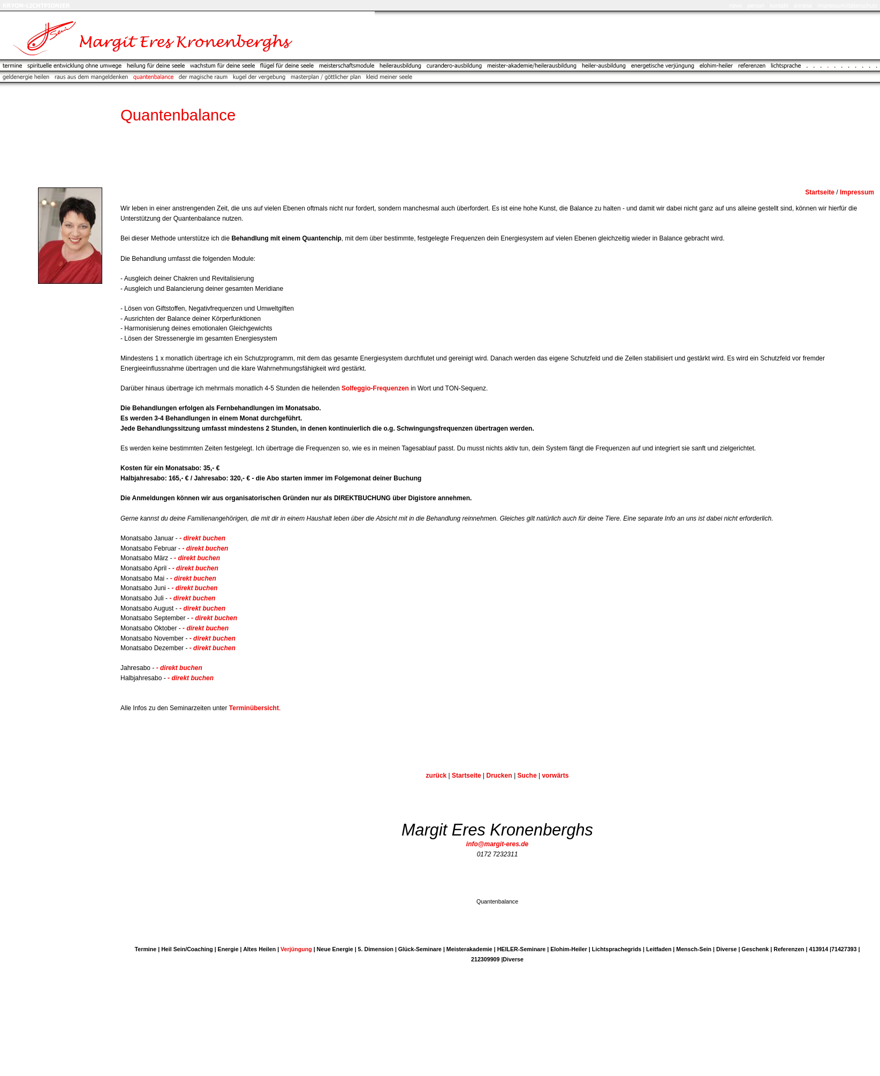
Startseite (466, 775)
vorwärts (555, 775)
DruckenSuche (512, 775)
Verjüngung (296, 949)
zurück (436, 775)
